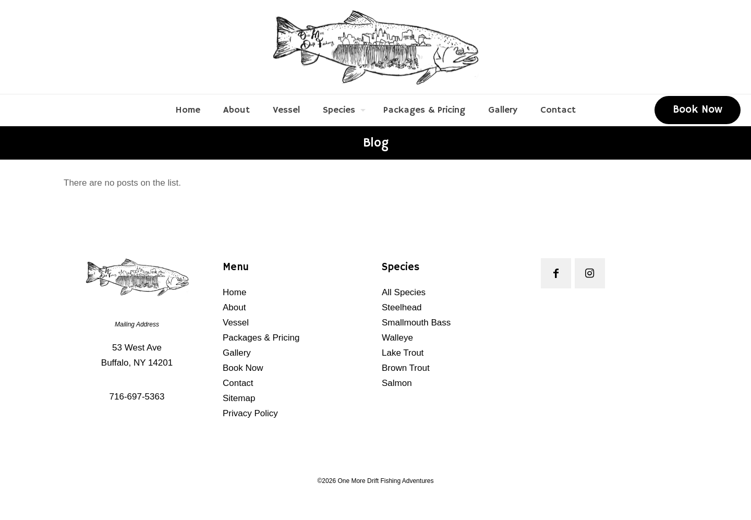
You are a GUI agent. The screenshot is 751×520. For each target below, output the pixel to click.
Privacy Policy (250, 413)
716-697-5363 (137, 397)
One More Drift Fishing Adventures (385, 481)
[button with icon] (556, 273)
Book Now (697, 109)
